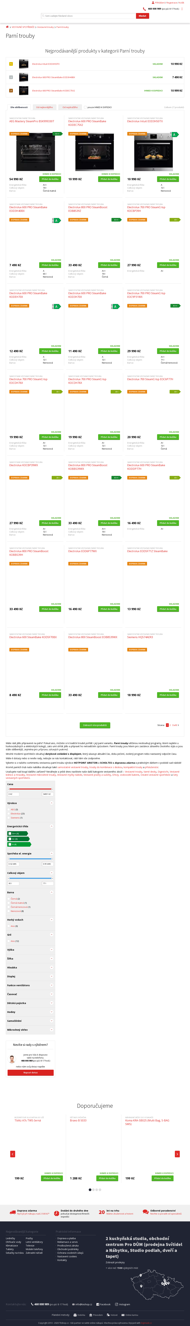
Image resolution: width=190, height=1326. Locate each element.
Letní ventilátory (34, 1241)
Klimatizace (12, 1245)
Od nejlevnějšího (44, 107)
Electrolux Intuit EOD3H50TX (46, 63)
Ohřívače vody (13, 1241)
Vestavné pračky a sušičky (97, 774)
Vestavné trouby (45, 27)
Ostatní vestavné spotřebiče (156, 774)
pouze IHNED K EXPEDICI (100, 107)
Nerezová (17, 911)
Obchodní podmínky (68, 1249)
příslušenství (151, 767)
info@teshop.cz (82, 1304)
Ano (14, 926)
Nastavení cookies (67, 1256)
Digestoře (163, 771)
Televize (30, 1245)
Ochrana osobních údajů (70, 1252)
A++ (15, 833)
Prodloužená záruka (68, 1245)
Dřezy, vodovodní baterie (125, 774)
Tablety (10, 1249)
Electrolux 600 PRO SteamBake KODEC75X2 (53, 90)
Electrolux (18, 813)
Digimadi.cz (146, 1323)
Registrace (172, 2)
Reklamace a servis (67, 1241)
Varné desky (150, 771)
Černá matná (19, 902)
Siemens (16, 817)
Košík (181, 2)
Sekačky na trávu (15, 1252)
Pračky (29, 1238)
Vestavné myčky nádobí (69, 774)
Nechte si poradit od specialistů (166, 1213)
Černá (15, 898)
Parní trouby (62, 27)
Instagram (122, 1304)
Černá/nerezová (20, 906)
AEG (14, 809)
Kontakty (62, 1260)
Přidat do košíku (50, 179)
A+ (14, 838)
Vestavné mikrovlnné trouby (41, 774)
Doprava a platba (66, 1238)
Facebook (103, 1304)
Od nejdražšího (70, 107)
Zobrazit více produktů (95, 725)
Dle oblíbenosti (19, 107)
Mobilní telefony (34, 1249)
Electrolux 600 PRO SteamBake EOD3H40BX (53, 77)
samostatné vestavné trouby (72, 767)
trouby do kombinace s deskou (105, 767)
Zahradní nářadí (34, 1252)
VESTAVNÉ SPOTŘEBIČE (23, 27)
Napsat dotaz (31, 1072)
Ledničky (10, 1238)
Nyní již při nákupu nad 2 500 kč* (33, 1213)
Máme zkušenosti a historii (120, 1213)
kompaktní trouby (133, 767)
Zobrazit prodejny (115, 1262)
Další (174, 725)
